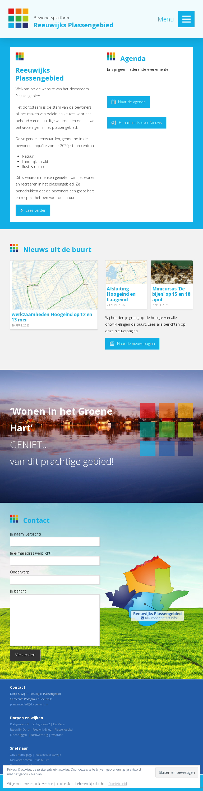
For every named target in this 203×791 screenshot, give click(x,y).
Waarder (57, 735)
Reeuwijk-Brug (42, 729)
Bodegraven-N (19, 724)
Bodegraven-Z (41, 724)
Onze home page (21, 755)
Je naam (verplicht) (55, 538)
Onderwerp (55, 576)
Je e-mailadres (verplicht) (55, 557)
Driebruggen (18, 735)
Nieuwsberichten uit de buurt (29, 760)
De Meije (58, 724)
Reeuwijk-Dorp (19, 729)
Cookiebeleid (117, 783)
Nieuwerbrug (39, 735)
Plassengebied (64, 729)
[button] (186, 19)
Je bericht (55, 594)
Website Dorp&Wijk (48, 755)
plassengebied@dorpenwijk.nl (29, 704)
